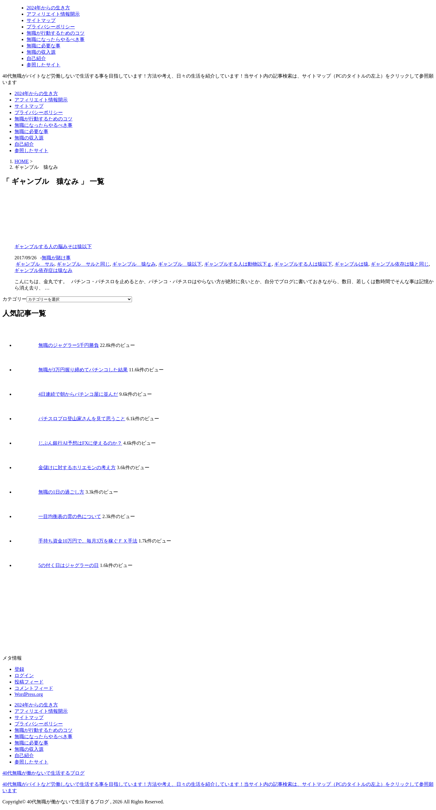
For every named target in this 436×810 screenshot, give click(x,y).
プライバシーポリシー (51, 26)
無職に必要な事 (43, 45)
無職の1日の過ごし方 (61, 492)
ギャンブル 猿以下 (180, 264)
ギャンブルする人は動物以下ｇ (238, 264)
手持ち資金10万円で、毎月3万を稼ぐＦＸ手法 (87, 540)
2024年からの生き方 (48, 7)
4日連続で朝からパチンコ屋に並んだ (78, 394)
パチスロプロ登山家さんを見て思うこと (81, 418)
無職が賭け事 (56, 257)
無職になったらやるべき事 (56, 39)
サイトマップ (41, 20)
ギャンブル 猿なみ (134, 264)
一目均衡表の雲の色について (69, 516)
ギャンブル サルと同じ (83, 264)
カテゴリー (14, 299)
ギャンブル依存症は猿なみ (43, 270)
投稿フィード (28, 681)
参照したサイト (43, 64)
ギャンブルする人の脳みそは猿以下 (53, 246)
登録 (19, 669)
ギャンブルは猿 (351, 264)
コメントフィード (33, 688)
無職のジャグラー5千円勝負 (68, 345)
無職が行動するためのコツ (56, 33)
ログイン (24, 675)
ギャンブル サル (35, 264)
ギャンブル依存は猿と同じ (400, 264)
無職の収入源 (41, 52)
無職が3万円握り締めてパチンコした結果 (83, 369)
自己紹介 (36, 58)
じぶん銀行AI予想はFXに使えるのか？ (80, 443)
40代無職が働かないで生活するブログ (43, 773)
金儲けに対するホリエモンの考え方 (77, 467)
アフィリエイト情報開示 (53, 14)
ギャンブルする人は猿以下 (303, 264)
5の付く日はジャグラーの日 (68, 565)
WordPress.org (28, 694)
